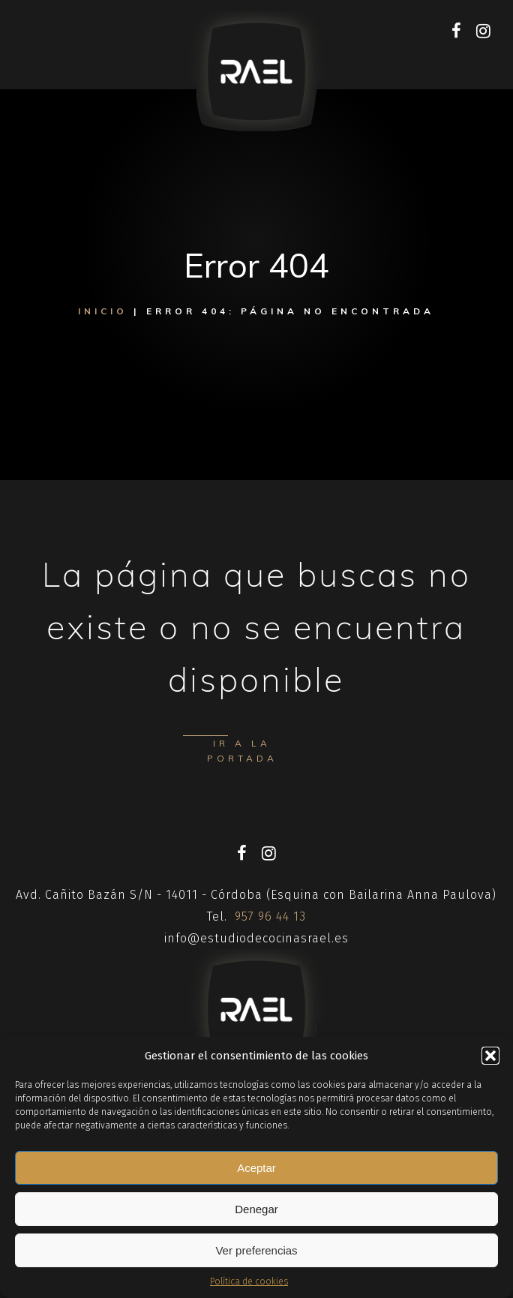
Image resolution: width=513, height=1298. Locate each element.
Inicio (103, 311)
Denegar (256, 1209)
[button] (490, 1055)
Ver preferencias (256, 1250)
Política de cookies (249, 1281)
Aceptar (256, 1167)
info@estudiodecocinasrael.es (256, 938)
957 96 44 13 (270, 916)
